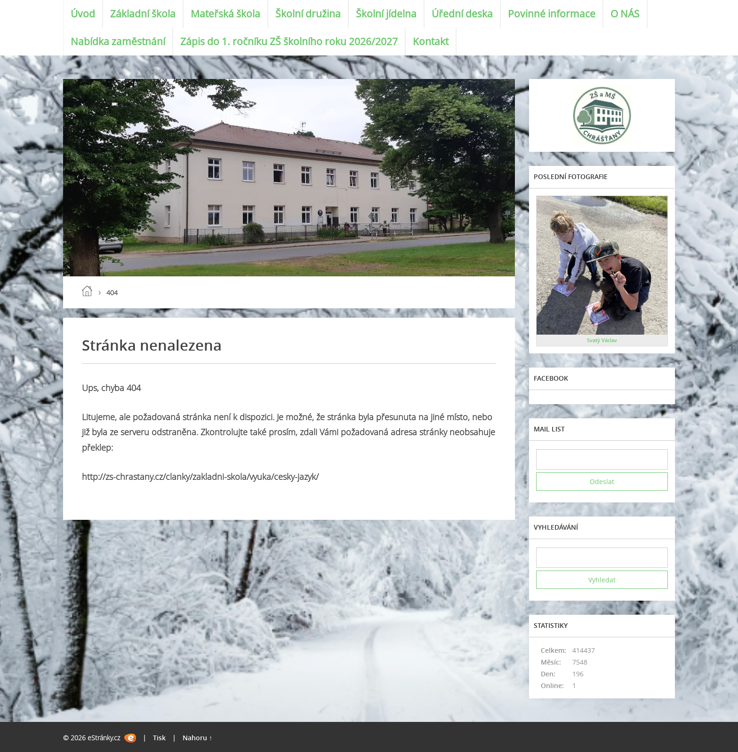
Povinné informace (551, 13)
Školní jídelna (386, 13)
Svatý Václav (602, 340)
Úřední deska (462, 13)
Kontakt (431, 41)
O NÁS (625, 13)
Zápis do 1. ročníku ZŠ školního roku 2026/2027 (289, 41)
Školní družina (308, 13)
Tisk (159, 737)
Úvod (83, 13)
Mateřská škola (225, 13)
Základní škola (143, 13)
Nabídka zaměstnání (118, 41)
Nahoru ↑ (197, 737)
